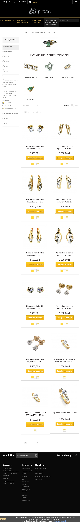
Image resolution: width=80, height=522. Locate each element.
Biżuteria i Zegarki (8, 483)
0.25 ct (5, 56)
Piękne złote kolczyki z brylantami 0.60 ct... (35, 147)
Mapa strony (26, 500)
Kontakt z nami (27, 471)
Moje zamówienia (40, 468)
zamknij (3, 519)
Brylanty (25, 476)
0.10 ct (5, 72)
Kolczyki (49, 77)
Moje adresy (39, 473)
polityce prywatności (59, 521)
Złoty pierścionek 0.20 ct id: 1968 (64, 413)
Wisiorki (31, 99)
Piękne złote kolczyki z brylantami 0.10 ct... (35, 254)
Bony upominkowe (8, 481)
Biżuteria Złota (7, 20)
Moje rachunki (39, 471)
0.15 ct (5, 67)
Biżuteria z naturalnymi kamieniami (51, 22)
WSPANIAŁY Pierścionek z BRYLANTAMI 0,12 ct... (64, 360)
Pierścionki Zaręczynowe (22, 21)
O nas (24, 473)
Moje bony (38, 479)
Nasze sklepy (26, 468)
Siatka (72, 105)
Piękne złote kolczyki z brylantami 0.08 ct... (35, 201)
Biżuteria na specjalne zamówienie (26, 491)
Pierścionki (68, 77)
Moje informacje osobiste (43, 476)
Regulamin (25, 482)
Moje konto (40, 465)
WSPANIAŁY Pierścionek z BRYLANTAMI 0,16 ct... (35, 414)
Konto (75, 1)
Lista (76, 105)
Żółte (8, 103)
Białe (8, 106)
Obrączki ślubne (36, 21)
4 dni (5, 118)
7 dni (5, 123)
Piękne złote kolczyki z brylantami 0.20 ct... (64, 147)
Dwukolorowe (10, 108)
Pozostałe (5, 478)
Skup (23, 479)
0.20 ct (5, 61)
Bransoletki (31, 77)
